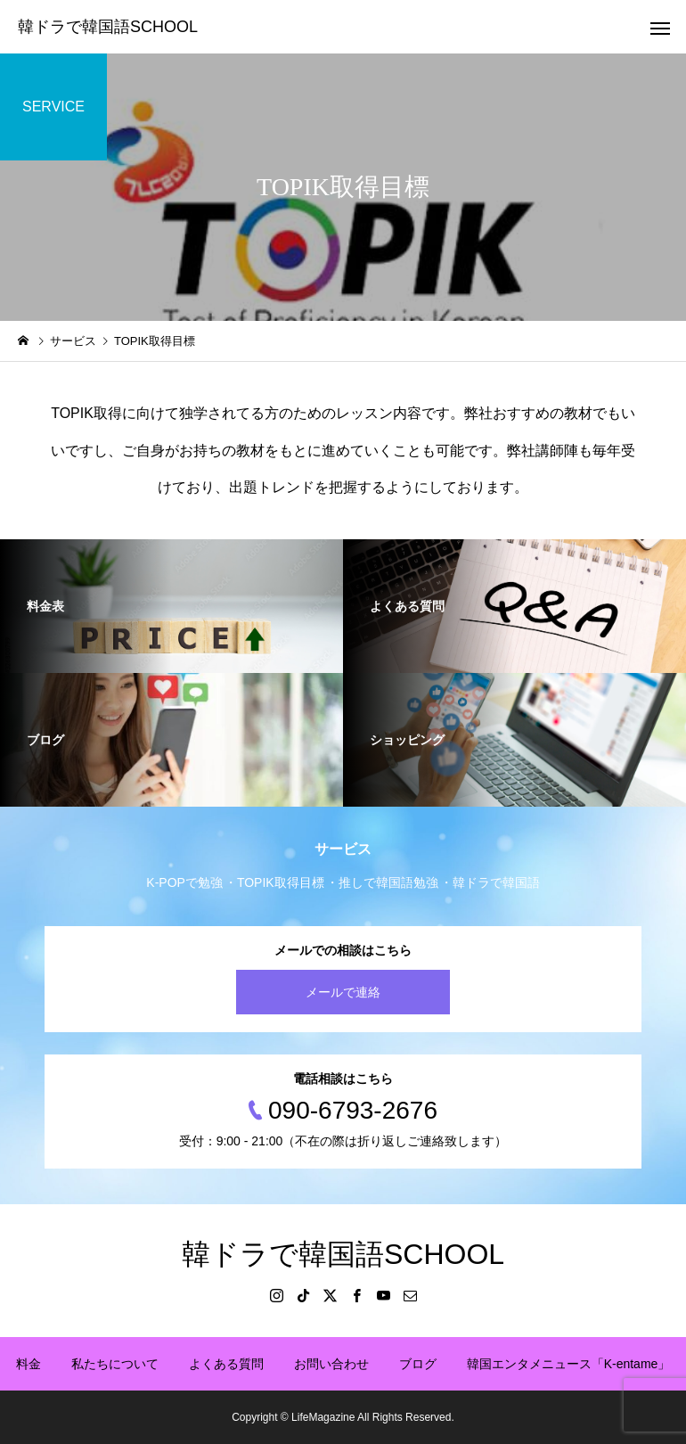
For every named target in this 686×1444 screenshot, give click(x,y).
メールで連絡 (343, 992)
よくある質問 (226, 1364)
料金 (28, 1364)
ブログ (418, 1364)
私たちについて (115, 1364)
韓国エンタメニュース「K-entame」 (569, 1364)
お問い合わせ (331, 1364)
